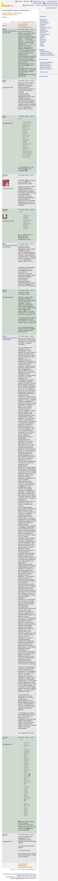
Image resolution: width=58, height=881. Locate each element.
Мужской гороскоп (45, 65)
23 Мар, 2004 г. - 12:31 (27, 175)
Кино (41, 44)
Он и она (43, 32)
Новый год (43, 19)
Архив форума (7, 10)
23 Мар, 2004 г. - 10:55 (27, 80)
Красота (42, 26)
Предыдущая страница (27, 21)
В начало (43, 16)
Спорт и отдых (44, 34)
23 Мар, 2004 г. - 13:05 (27, 209)
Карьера (42, 29)
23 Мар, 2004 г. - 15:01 (27, 243)
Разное (42, 45)
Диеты (27, 1)
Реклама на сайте (46, 5)
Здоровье (43, 24)
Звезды (42, 42)
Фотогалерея (24, 10)
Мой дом (43, 39)
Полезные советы (45, 27)
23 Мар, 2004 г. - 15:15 (27, 290)
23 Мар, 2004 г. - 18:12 (27, 834)
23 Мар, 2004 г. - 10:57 (27, 116)
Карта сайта (44, 72)
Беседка (4, 17)
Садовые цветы (45, 51)
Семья (42, 37)
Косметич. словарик (46, 53)
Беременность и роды (38, 1)
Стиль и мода (44, 22)
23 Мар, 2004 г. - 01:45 (27, 29)
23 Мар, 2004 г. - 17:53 (27, 737)
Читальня (43, 40)
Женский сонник (52, 1)
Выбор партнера (45, 67)
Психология (43, 21)
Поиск (38, 5)
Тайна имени (38, 3)
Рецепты (20, 1)
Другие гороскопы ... (46, 68)
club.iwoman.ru (20, 878)
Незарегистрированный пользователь (9, 31)
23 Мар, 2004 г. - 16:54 (27, 336)
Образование (44, 31)
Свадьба (42, 36)
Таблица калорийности (47, 55)
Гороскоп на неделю (46, 62)
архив (31, 5)
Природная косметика (51, 3)
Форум (27, 5)
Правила (16, 10)
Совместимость (45, 64)
